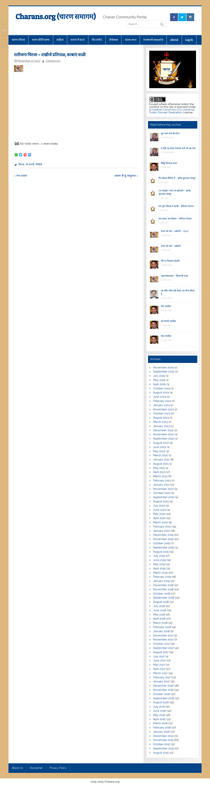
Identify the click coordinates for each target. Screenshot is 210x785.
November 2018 (163, 589)
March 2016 (160, 723)
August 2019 (161, 551)
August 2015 (161, 752)
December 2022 (163, 430)
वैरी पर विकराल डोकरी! (170, 260)
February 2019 (162, 576)
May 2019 (159, 564)
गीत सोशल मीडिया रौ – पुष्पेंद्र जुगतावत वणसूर (176, 178)
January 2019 (161, 581)
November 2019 (163, 539)
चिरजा (21, 164)
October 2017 (161, 643)
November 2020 (163, 489)
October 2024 (161, 388)
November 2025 (163, 367)
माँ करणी (30, 164)
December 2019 (163, 534)
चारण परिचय (18, 40)
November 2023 (163, 409)
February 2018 (162, 627)
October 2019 (161, 543)
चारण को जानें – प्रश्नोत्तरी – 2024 (174, 231)
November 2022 (163, 434)
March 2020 (160, 522)
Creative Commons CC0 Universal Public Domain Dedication (172, 111)
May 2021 (159, 468)
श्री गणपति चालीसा (168, 321)
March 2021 (160, 476)
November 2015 (163, 740)
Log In (189, 40)
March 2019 (160, 572)
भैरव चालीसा (166, 336)
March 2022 (160, 455)
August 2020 (161, 501)
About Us (17, 768)
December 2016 (163, 685)
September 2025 (163, 371)
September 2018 (163, 597)
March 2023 (160, 422)
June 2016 (159, 710)
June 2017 (159, 660)
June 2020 (159, 510)
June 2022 (159, 447)
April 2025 (159, 384)
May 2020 (159, 514)
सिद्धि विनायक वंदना (169, 163)
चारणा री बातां (77, 40)
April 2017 (159, 669)
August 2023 (161, 417)
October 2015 (161, 744)
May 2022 (159, 451)
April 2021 (159, 472)
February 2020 (162, 526)
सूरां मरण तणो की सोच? (170, 133)
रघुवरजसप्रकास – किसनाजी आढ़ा (174, 275)
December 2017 (163, 635)
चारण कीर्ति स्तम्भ (41, 40)
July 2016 (159, 706)
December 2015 (163, 736)
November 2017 (163, 639)
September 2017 (163, 648)
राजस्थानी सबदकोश (153, 40)
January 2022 (161, 459)
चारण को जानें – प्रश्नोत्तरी (171, 246)
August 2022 (161, 442)
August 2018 (161, 602)
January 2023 (161, 426)
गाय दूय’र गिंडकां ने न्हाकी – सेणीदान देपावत (176, 206)
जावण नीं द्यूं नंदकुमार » (126, 175)
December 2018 (163, 585)
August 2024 (161, 392)
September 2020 (163, 497)
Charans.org (53, 60)
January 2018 (161, 631)
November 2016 (163, 690)
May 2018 (159, 614)
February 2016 (162, 727)
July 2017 (159, 656)
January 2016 (161, 731)
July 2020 (159, 505)
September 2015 (163, 748)
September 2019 (163, 547)
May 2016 (159, 715)
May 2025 (159, 380)
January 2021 (161, 484)
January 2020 (161, 530)
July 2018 (159, 606)
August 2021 (161, 463)
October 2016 (161, 694)
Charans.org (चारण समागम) (55, 16)
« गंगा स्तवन (20, 175)
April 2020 (159, 518)
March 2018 (160, 622)
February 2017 (162, 677)
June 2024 (159, 396)
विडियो (39, 164)
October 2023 (161, 413)
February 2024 (162, 401)
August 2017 (161, 652)
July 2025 (159, 375)
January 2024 (161, 405)
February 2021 (162, 480)
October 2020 (161, 493)
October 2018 (161, 593)
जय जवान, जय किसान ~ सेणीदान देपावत (175, 218)
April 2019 (159, 568)
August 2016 (161, 702)
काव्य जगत (130, 40)
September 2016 (163, 698)
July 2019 (159, 555)
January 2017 (161, 681)
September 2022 (163, 438)
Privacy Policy (58, 768)
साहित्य (60, 40)
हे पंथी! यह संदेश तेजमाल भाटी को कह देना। (178, 148)
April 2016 (159, 719)
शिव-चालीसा (166, 306)
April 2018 (159, 618)
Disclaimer (36, 768)
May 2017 (159, 664)
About (174, 40)
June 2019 (159, 560)
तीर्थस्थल (113, 40)
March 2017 (160, 673)
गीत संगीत (97, 40)
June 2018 (159, 610)
